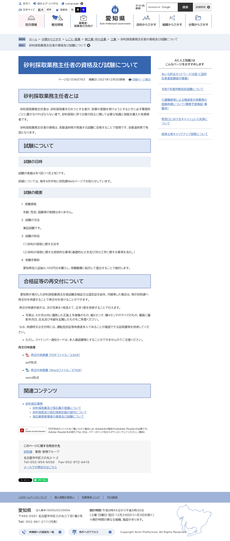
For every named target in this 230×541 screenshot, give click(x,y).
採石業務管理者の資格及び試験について (58, 416)
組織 (172, 24)
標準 (49, 10)
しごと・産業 (72, 39)
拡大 (41, 9)
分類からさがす (51, 39)
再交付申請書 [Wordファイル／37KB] (56, 370)
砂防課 (28, 451)
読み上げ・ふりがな (47, 3)
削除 (88, 45)
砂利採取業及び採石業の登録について (57, 408)
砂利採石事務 (34, 403)
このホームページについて (32, 497)
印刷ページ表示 (141, 79)
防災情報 (31, 24)
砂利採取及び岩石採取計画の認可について (60, 412)
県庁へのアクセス (89, 532)
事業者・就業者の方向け (83, 24)
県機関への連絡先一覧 (41, 532)
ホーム (33, 39)
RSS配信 (112, 497)
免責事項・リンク (91, 497)
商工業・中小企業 (95, 39)
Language (72, 3)
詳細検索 (201, 7)
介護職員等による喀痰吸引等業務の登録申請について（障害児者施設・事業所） (184, 104)
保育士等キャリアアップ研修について (185, 134)
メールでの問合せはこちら (40, 467)
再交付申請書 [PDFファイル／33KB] (55, 355)
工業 (113, 39)
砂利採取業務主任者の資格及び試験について (57, 45)
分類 (198, 24)
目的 (146, 24)
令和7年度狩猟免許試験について (183, 89)
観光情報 (57, 24)
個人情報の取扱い (65, 497)
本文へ (26, 3)
